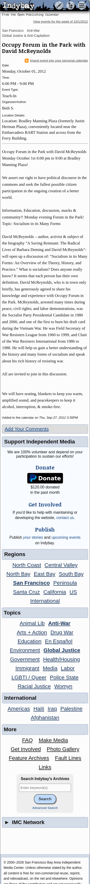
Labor (68, 668)
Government (25, 659)
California (54, 592)
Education (30, 641)
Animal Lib (32, 623)
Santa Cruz (26, 592)
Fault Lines (68, 758)
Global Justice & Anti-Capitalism (25, 36)
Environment (25, 650)
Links (45, 767)
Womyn (63, 686)
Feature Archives (29, 758)
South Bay (71, 574)
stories (33, 537)
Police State (64, 677)
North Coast (26, 565)
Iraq (52, 709)
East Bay (44, 574)
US (73, 592)
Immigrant (27, 668)
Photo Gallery (63, 749)
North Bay (18, 574)
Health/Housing (61, 659)
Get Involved (26, 749)
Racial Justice (34, 686)
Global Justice (61, 650)
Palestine (71, 709)
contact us (65, 518)
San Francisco (12, 30)
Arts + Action (32, 632)
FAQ (27, 740)
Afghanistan (45, 718)
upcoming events (66, 537)
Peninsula (65, 583)
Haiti (38, 709)
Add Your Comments (26, 429)
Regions (14, 554)
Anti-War (33, 30)
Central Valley (61, 565)
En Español (58, 641)
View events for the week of (60, 21)
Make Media (53, 740)
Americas (18, 709)
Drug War (61, 632)
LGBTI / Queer (29, 677)
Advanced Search (45, 808)
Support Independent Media (39, 442)
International (45, 601)
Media (50, 668)
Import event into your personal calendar (56, 61)
